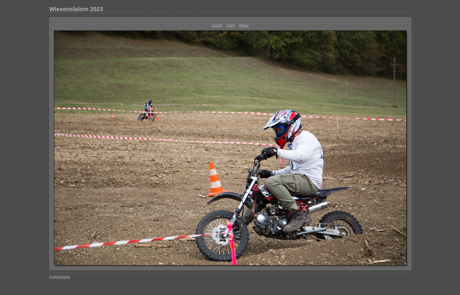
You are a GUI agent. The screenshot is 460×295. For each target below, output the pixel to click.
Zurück (217, 25)
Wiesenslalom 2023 (76, 9)
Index (230, 25)
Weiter (244, 25)
